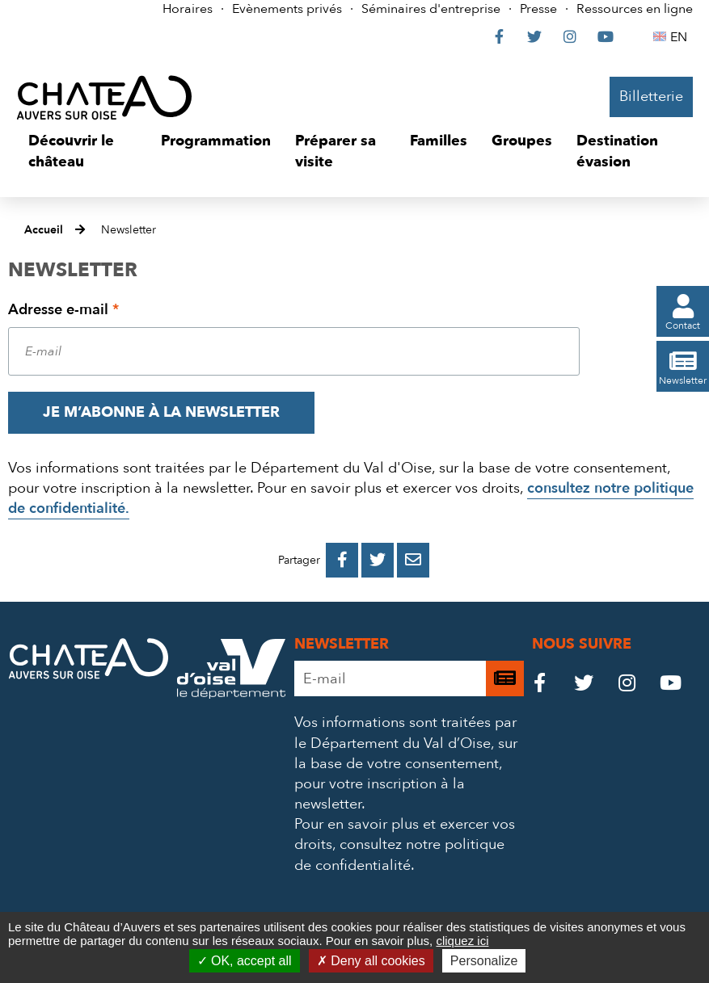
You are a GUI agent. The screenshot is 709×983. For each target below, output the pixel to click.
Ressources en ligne (634, 9)
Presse (538, 9)
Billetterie (651, 96)
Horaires (187, 9)
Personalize (484, 961)
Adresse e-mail (63, 310)
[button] (82, 151)
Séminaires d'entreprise (430, 9)
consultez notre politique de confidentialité (399, 854)
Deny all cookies (371, 961)
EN (681, 37)
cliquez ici (462, 940)
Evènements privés (287, 9)
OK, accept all (244, 961)
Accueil (43, 229)
